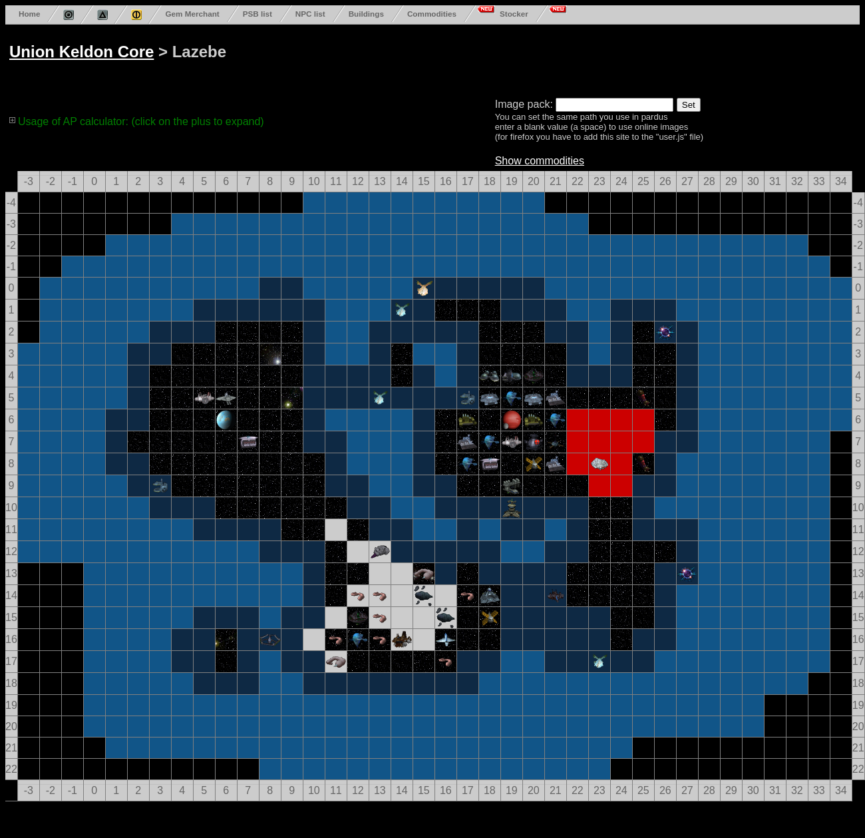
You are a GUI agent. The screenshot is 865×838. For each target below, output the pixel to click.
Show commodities (539, 160)
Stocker (514, 13)
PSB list (257, 13)
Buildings (366, 13)
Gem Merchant (192, 13)
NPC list (310, 13)
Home (29, 13)
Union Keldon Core (81, 52)
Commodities (431, 13)
